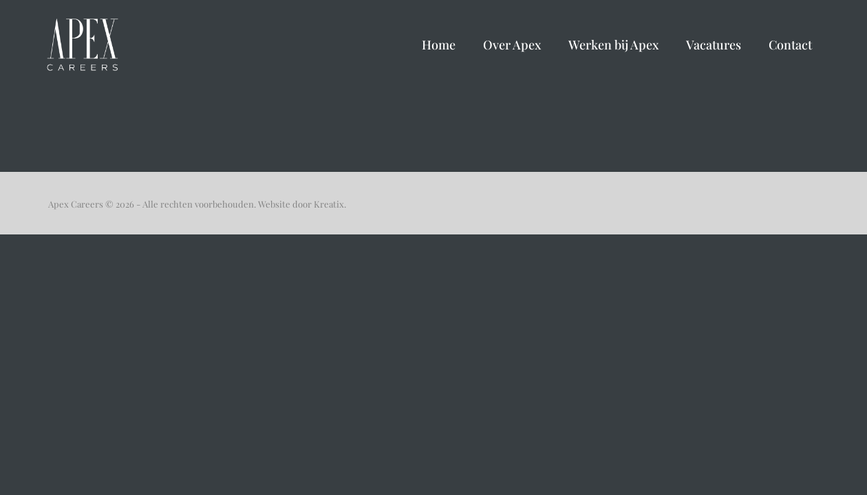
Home (439, 44)
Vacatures (713, 44)
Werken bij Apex (613, 44)
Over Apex (512, 44)
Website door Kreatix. (302, 204)
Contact (790, 44)
